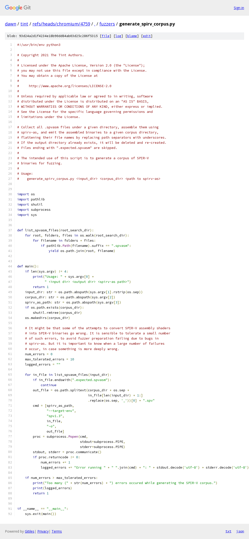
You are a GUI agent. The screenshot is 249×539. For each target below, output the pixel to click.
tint (24, 24)
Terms (57, 531)
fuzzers (107, 24)
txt (228, 531)
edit (147, 36)
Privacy (43, 531)
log (118, 36)
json (240, 531)
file (106, 36)
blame (132, 36)
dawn (10, 24)
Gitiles (29, 531)
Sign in (239, 7)
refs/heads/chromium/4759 (61, 24)
